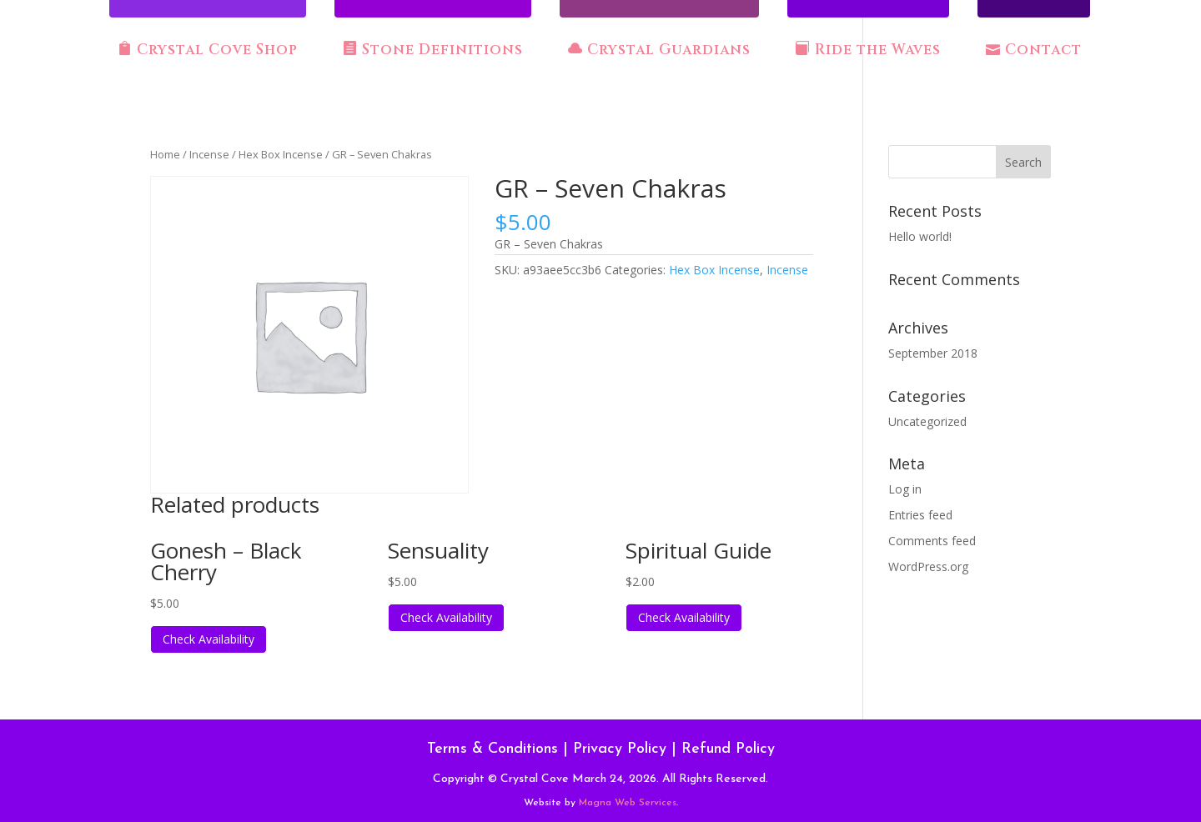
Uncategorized (927, 421)
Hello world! (920, 236)
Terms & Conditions (492, 749)
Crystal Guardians (659, 50)
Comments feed (932, 541)
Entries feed (920, 515)
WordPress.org (928, 566)
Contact (1034, 50)
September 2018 (932, 353)
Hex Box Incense (281, 154)
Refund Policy (728, 749)
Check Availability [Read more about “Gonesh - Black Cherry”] (208, 639)
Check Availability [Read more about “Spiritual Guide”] (684, 617)
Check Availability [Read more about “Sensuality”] (446, 617)
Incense (209, 154)
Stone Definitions (433, 50)
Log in (905, 489)
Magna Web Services (627, 803)
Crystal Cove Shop (208, 50)
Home (165, 154)
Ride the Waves (868, 50)
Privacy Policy (619, 749)
